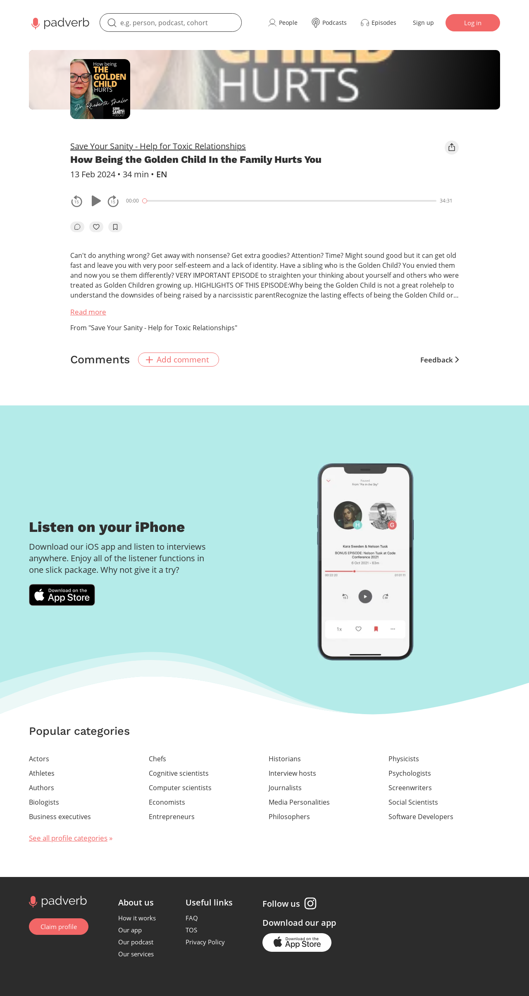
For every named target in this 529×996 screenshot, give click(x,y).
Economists (167, 802)
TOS (191, 930)
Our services (136, 954)
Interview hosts (292, 773)
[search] (171, 22)
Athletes (42, 773)
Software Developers (420, 816)
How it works (137, 918)
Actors (39, 758)
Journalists (285, 787)
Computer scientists (180, 787)
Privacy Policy (205, 942)
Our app (130, 930)
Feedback (439, 360)
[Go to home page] (56, 901)
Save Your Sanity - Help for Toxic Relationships (158, 146)
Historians (285, 758)
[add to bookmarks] (115, 227)
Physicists (403, 758)
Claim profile (59, 926)
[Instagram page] (310, 903)
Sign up (423, 22)
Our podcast (135, 942)
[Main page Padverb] (59, 22)
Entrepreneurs (172, 816)
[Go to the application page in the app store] (296, 942)
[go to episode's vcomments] (77, 227)
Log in (472, 23)
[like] (96, 227)
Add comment (177, 359)
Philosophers (289, 816)
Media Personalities (299, 802)
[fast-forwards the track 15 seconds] (113, 200)
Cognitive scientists (179, 773)
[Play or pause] (95, 200)
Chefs (157, 758)
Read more (88, 312)
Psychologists (409, 773)
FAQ (192, 918)
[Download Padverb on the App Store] (62, 595)
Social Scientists (413, 802)
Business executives (60, 816)
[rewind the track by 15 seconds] (76, 200)
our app (320, 922)
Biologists (44, 802)
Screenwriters (410, 787)
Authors (41, 787)
